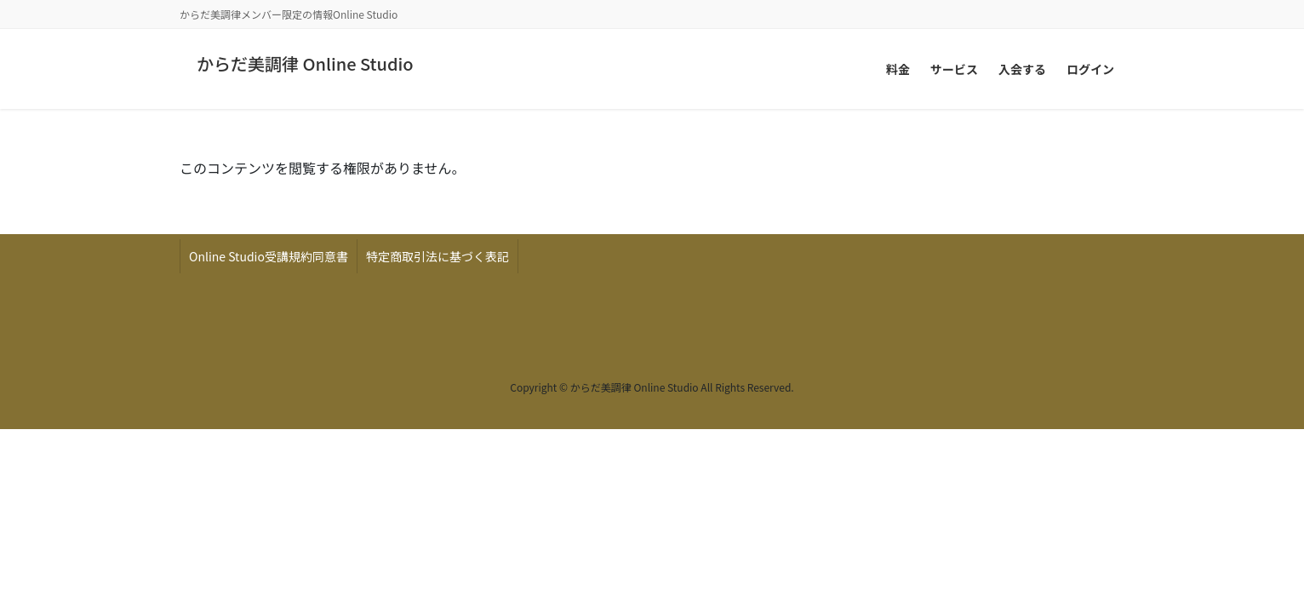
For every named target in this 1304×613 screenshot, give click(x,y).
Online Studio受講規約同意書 (268, 256)
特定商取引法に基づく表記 (437, 256)
